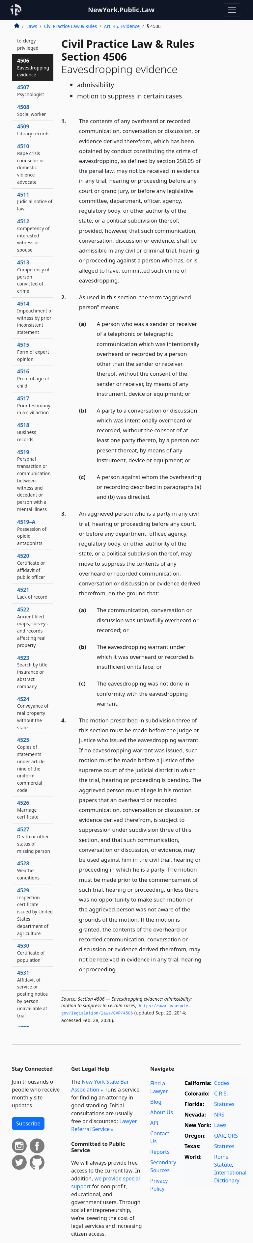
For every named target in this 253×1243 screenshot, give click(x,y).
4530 (31, 952)
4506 (33, 67)
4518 (26, 432)
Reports (160, 1151)
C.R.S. (221, 1093)
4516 (33, 378)
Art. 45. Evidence (122, 26)
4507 (30, 90)
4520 (31, 566)
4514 (35, 317)
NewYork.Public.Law (121, 9)
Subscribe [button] (28, 1123)
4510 (30, 164)
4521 (32, 593)
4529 (35, 911)
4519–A (31, 532)
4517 (33, 405)
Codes (221, 1083)
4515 (33, 351)
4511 (34, 201)
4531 (32, 994)
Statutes (224, 1104)
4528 (28, 870)
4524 (32, 713)
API (154, 1122)
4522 (32, 627)
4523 (32, 671)
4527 (33, 840)
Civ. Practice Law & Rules (70, 26)
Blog (155, 1101)
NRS (219, 1114)
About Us (161, 1112)
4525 (30, 764)
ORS (233, 1135)
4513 (33, 276)
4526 (28, 809)
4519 (34, 480)
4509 (33, 130)
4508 (31, 110)
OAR (219, 1135)
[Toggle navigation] (232, 9)
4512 (33, 235)
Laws (31, 26)
